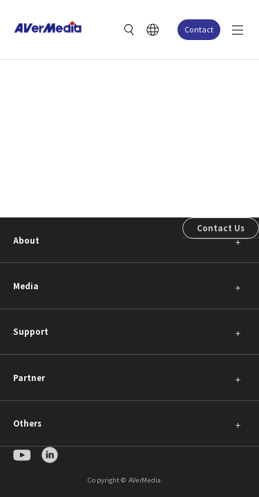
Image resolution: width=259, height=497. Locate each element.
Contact (198, 29)
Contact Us (220, 227)
